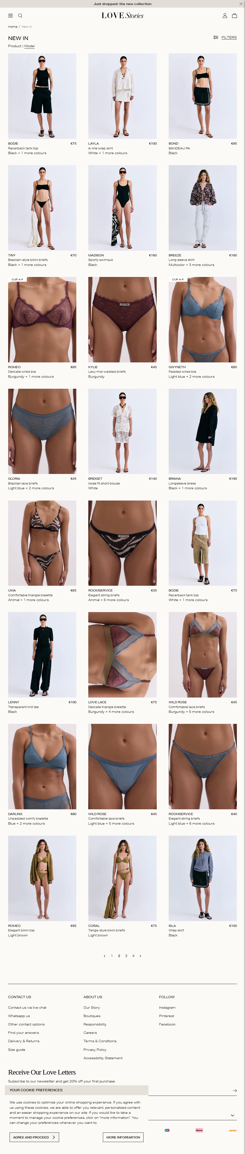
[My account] (225, 15)
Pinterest (166, 1016)
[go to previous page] (104, 956)
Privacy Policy (95, 1049)
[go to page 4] (133, 955)
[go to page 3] (126, 955)
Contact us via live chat (27, 1007)
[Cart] (234, 15)
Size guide (16, 1049)
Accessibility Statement (103, 1058)
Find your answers (23, 1032)
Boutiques (92, 1016)
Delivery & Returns (23, 1041)
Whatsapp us (19, 1016)
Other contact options (26, 1024)
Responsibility (95, 1024)
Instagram (167, 1007)
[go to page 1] (111, 955)
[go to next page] (140, 956)
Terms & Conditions (100, 1041)
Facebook (167, 1024)
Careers (90, 1032)
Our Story (92, 1007)
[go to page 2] (118, 955)
